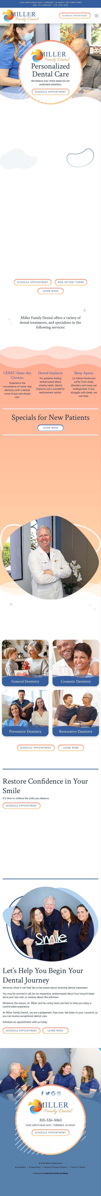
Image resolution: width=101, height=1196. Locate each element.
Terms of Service (78, 1167)
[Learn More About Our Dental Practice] (50, 291)
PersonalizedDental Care (50, 70)
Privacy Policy (35, 1167)
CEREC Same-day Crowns (17, 375)
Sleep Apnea (83, 373)
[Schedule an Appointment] (50, 92)
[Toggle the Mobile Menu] (96, 16)
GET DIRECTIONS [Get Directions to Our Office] (74, 2)
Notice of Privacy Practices (55, 1167)
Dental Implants (50, 373)
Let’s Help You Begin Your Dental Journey (43, 975)
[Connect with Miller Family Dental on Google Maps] (53, 1093)
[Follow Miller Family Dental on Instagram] (59, 1093)
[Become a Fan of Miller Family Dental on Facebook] (42, 1093)
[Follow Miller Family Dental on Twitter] (48, 1093)
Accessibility (20, 1167)
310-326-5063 (61, 5)
